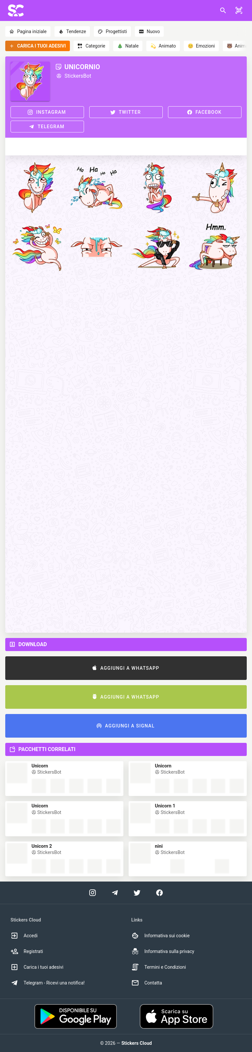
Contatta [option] (146, 983)
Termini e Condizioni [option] (158, 967)
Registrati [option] (26, 951)
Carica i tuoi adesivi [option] (36, 967)
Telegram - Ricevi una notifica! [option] (47, 983)
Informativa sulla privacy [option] (162, 951)
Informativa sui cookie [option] (160, 936)
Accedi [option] (24, 936)
